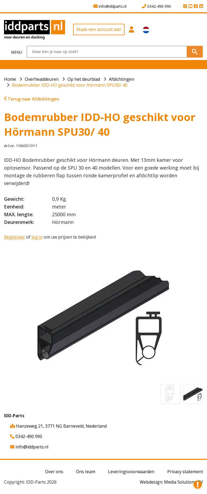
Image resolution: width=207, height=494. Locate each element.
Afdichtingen (121, 79)
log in (37, 237)
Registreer (14, 237)
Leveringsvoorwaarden (131, 472)
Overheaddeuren (42, 79)
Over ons (54, 472)
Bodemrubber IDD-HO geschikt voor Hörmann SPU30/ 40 (69, 85)
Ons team (85, 472)
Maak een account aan (98, 29)
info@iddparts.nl (29, 447)
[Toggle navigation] (13, 51)
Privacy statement (185, 472)
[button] (132, 31)
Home (10, 79)
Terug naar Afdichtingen (31, 99)
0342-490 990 (26, 436)
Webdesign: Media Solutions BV (171, 482)
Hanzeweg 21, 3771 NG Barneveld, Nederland (58, 426)
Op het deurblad (83, 79)
